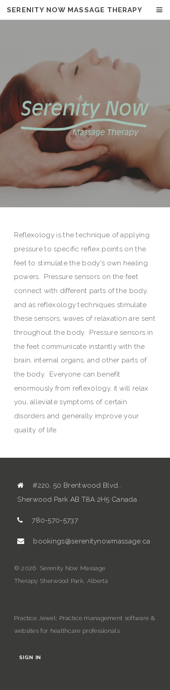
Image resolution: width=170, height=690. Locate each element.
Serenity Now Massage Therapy (74, 10)
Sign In (30, 658)
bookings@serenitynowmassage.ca (91, 541)
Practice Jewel (35, 617)
